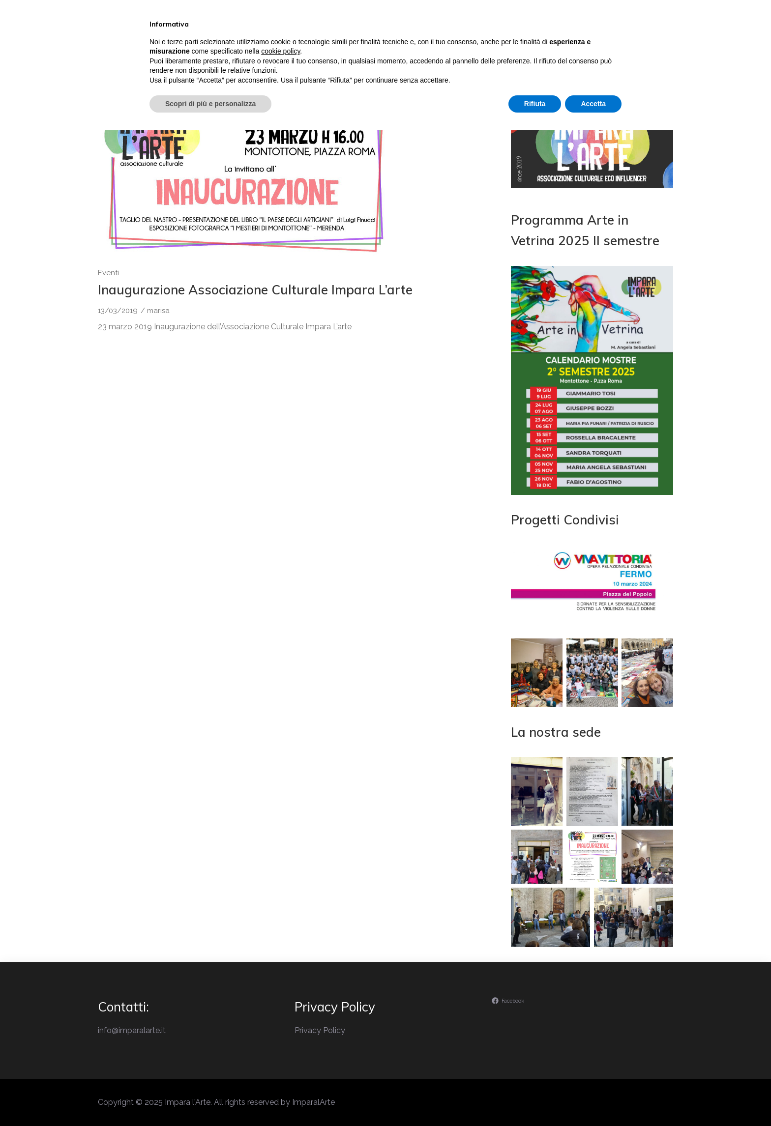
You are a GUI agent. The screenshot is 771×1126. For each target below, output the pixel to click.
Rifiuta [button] (535, 1099)
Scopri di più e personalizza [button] (210, 1099)
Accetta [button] (593, 1099)
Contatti (621, 51)
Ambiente (558, 51)
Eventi (428, 51)
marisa (158, 310)
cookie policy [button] (280, 1047)
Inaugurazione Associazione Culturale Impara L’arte (255, 290)
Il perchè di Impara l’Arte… (336, 51)
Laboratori (490, 51)
